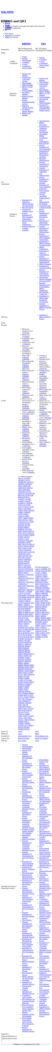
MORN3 (27, 610)
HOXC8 (26, 563)
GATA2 (20, 550)
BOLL (28, 497)
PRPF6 (20, 648)
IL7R (37, 590)
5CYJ (20, 741)
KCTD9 (25, 569)
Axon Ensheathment (44, 140)
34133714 (16, 28)
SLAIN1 (21, 680)
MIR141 (38, 593)
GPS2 (28, 554)
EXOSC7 (21, 539)
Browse (7, 23)
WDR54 (32, 720)
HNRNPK (38, 588)
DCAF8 (27, 524)
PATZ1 (20, 629)
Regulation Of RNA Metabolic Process (27, 788)
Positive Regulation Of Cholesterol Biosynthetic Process (44, 215)
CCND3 (44, 574)
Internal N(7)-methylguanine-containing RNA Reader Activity (44, 107)
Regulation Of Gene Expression (27, 862)
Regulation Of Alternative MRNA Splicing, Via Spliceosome (27, 203)
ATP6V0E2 (22, 492)
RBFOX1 (21, 661)
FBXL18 (25, 544)
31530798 (25, 468)
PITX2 (25, 635)
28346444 (25, 406)
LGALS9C (27, 593)
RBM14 (43, 616)
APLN (20, 486)
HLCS (37, 586)
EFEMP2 (25, 535)
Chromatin (25, 980)
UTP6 (48, 633)
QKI (43, 43)
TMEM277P (26, 701)
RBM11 (37, 616)
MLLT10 (21, 610)
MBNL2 (27, 605)
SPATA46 (21, 691)
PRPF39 (38, 608)
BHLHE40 (21, 497)
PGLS (24, 631)
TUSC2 (26, 712)
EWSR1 (20, 537)
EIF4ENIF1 (39, 582)
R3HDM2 (21, 657)
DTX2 (20, 533)
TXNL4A (21, 714)
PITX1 (20, 635)
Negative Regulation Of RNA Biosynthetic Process (28, 915)
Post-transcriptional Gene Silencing (44, 990)
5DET (24, 741)
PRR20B (21, 650)
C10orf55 (21, 499)
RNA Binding (26, 83)
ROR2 (32, 671)
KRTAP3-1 (30, 590)
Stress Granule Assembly (44, 191)
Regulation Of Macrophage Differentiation (44, 222)
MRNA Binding (27, 85)
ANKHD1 (21, 484)
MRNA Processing (42, 123)
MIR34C (38, 597)
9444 (36, 731)
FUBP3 (42, 584)
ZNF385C (26, 727)
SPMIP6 (25, 693)
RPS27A (26, 673)
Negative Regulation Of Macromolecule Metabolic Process (28, 891)
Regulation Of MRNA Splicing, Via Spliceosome (45, 243)
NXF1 (26, 625)
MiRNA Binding (44, 103)
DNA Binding (44, 82)
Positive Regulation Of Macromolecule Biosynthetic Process (27, 765)
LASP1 (20, 593)
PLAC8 (20, 637)
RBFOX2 (28, 661)
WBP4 (26, 720)
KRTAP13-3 (23, 580)
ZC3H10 (21, 725)
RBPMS (26, 43)
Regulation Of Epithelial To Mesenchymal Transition (44, 154)
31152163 (25, 333)
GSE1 (30, 556)
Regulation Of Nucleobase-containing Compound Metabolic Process (28, 805)
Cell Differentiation (44, 174)
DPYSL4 (31, 531)
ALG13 (27, 480)
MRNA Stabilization (43, 248)
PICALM (21, 633)
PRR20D (21, 652)
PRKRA (27, 646)
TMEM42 (21, 703)
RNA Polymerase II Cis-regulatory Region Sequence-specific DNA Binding (28, 1008)
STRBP (20, 695)
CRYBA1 (25, 520)
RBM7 (32, 665)
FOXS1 (31, 546)
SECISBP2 (39, 622)
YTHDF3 (38, 637)
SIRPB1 (27, 678)
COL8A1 (21, 516)
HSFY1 (20, 565)
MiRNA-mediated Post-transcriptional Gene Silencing (45, 955)
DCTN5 (27, 525)
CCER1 (28, 505)
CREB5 (30, 518)
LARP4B (29, 591)
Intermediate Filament (26, 836)
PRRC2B (26, 654)
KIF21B (42, 590)
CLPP (20, 514)
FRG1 (20, 548)
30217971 (42, 435)
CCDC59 (38, 574)
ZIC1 (26, 725)
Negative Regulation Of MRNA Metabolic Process (45, 842)
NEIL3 (37, 601)
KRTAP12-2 (23, 576)
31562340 (42, 376)
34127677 (42, 357)
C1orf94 (21, 501)
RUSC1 (20, 674)
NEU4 (26, 622)
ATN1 (20, 490)
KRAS (26, 573)
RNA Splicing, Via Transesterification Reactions (28, 1001)
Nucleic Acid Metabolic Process (45, 787)
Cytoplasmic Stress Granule (27, 67)
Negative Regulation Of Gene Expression (45, 969)
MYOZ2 (21, 618)
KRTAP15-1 (22, 582)
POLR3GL (28, 639)
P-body (24, 57)
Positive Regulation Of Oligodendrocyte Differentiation (45, 259)
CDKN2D (38, 576)
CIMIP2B (27, 512)
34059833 (42, 372)
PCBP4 (37, 605)
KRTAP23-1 (23, 588)
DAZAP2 (21, 524)
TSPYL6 (29, 710)
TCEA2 (30, 695)
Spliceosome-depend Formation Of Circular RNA (45, 279)
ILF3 (29, 565)
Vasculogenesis (44, 121)
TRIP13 (20, 708)
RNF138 (44, 620)
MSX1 (31, 614)
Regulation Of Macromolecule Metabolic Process (28, 876)
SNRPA (43, 624)
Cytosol (24, 64)
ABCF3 (20, 478)
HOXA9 (27, 561)
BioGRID (8, 35)
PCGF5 (42, 605)
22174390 (25, 350)
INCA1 (20, 567)
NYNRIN (21, 627)
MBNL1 (21, 605)
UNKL (20, 716)
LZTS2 (20, 603)
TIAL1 (37, 627)
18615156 (42, 429)
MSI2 (26, 614)
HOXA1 (21, 561)
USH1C (42, 633)
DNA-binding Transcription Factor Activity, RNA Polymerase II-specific (28, 1022)
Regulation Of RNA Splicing (27, 940)
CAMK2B (28, 503)
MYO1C (31, 616)
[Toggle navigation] (1, 18)
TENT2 (32, 697)
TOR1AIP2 (22, 706)
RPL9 (49, 620)
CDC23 (20, 509)
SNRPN (20, 690)
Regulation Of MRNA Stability (44, 1008)
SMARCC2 (22, 684)
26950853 (42, 387)
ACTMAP (27, 478)
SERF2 (20, 676)
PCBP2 (25, 629)
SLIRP (20, 682)
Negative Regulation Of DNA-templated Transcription (27, 898)
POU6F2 (21, 642)
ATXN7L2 (21, 493)
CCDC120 (21, 505)
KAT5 (20, 569)
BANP (32, 493)
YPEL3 (26, 722)
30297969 (42, 444)
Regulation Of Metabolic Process (28, 983)
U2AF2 (44, 631)
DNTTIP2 (28, 529)
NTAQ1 (20, 625)
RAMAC (28, 659)
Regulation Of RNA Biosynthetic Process (28, 958)
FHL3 (37, 584)
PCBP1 (37, 603)
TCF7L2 (21, 697)
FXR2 (24, 548)
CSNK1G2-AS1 (23, 522)
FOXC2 (20, 546)
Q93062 (26, 738)
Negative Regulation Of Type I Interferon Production (45, 186)
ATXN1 (28, 492)
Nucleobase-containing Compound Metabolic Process (45, 811)
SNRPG (26, 688)
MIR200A (38, 595)
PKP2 (30, 635)
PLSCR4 (26, 637)
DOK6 (25, 531)
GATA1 (29, 548)
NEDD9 (20, 622)
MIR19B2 (44, 593)
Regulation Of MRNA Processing (44, 805)
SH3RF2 (21, 678)
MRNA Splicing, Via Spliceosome (27, 977)
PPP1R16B (28, 642)
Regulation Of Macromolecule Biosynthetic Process (27, 883)
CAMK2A (21, 503)
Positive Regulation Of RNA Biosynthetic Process (28, 781)
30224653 (25, 463)
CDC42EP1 (27, 509)
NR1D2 (26, 624)
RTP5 (31, 673)
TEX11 (43, 625)
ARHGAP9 (26, 486)
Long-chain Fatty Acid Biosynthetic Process (45, 207)
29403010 (25, 374)
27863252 (26, 344)
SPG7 (20, 693)
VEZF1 (31, 716)
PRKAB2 (21, 646)
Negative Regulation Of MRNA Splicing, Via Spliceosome (45, 928)
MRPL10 (21, 612)
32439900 (25, 440)
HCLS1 (47, 584)
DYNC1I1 (30, 533)
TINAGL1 (28, 699)
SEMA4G (31, 674)
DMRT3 (26, 527)
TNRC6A (43, 627)
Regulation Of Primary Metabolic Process (28, 869)
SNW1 (26, 690)
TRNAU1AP (39, 629)
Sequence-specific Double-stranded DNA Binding (28, 831)
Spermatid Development (43, 131)
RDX (32, 667)
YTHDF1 (21, 723)
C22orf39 (27, 501)
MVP (20, 616)
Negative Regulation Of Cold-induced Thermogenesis (44, 272)
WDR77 (38, 635)
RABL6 (27, 657)
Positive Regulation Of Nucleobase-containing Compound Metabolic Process (28, 823)
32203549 (42, 440)
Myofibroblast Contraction (44, 293)
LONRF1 (21, 601)
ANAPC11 (30, 482)
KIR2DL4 (21, 571)
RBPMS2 (21, 667)
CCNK (31, 507)
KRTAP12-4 (22, 578)
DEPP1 (37, 580)
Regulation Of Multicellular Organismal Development (44, 299)
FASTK (28, 542)
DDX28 (20, 527)
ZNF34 (20, 727)
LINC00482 (22, 595)
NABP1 (48, 599)
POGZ (32, 637)
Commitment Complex (43, 994)
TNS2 (20, 705)
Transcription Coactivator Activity (26, 79)
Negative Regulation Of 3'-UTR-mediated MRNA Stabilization (45, 286)
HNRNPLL (28, 559)
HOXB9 (21, 563)
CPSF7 (20, 518)
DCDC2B (21, 525)
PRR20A (26, 648)
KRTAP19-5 (22, 586)
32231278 (42, 421)
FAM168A (21, 542)
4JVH (37, 741)
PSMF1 (20, 656)
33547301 (26, 446)
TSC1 (25, 708)
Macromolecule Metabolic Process (45, 832)
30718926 (42, 446)
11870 (20, 734)
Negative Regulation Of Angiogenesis (44, 164)
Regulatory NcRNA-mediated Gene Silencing (45, 975)
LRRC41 (28, 601)
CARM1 (44, 573)
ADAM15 (21, 480)
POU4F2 (27, 640)
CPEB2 (27, 516)
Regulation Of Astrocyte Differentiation (44, 253)
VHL (25, 718)
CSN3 (31, 520)
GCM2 (20, 552)
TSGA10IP (21, 710)
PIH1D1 (27, 633)
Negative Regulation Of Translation (44, 170)
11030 (20, 731)
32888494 (25, 340)
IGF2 (25, 565)
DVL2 (25, 533)
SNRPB (27, 686)
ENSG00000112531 (42, 736)
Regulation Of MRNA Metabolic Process (45, 775)
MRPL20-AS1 (29, 612)
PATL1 (32, 627)
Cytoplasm (25, 62)
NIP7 (30, 622)
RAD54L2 (21, 659)
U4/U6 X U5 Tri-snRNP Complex (45, 915)
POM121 (21, 640)
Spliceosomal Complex (26, 987)
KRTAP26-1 (22, 590)
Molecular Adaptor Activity (27, 107)
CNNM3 (25, 514)
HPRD (7, 37)
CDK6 (20, 510)
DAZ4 (47, 578)
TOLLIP (25, 705)
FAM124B (29, 541)
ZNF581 (27, 729)
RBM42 (20, 665)
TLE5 (20, 701)
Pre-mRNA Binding (26, 93)
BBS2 (20, 495)
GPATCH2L (22, 554)
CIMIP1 (20, 512)
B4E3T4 (21, 738)
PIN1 (32, 633)
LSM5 (37, 591)
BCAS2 (25, 495)
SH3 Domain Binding (43, 100)
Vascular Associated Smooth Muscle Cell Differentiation (44, 198)
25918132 (42, 369)
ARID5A (30, 488)
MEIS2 (31, 607)
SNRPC (20, 688)
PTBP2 (42, 612)
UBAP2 (27, 714)
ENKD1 (31, 535)
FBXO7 (46, 582)
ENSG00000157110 (24, 736)
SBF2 (25, 674)
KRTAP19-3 (23, 584)
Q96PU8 (45, 738)
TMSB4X (28, 703)
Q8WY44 (38, 738)
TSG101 (30, 708)
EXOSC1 (27, 537)
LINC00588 (30, 595)
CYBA (31, 522)
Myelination (43, 204)
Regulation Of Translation (44, 127)
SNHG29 (21, 686)
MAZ (32, 603)
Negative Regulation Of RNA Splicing (44, 878)
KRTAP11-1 (22, 574)
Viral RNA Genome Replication (43, 1003)
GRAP (20, 556)
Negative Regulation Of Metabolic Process (28, 991)
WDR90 (21, 722)
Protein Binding (27, 91)
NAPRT (27, 620)
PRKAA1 (21, 644)
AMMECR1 (22, 482)
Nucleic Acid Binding (26, 74)
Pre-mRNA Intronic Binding (27, 110)
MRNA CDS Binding (26, 114)
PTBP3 (26, 656)
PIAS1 (48, 605)
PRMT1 (44, 607)
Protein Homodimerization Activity (28, 102)
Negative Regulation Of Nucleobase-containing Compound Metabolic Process (28, 845)
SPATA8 (27, 691)
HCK (20, 558)
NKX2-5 (21, 624)
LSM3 (47, 590)
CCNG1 (26, 507)
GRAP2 (25, 556)
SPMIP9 (31, 693)
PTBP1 (37, 612)
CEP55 (25, 510)
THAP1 (48, 625)
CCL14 (20, 507)
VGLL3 (20, 718)
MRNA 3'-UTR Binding (27, 88)
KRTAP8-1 (21, 591)
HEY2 (24, 558)
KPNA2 (20, 573)
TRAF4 (28, 706)
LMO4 (28, 599)
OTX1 (27, 627)
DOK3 (20, 531)
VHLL (29, 718)
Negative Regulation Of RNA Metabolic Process (27, 757)
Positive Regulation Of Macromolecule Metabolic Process (28, 934)
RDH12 (27, 667)
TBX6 (25, 695)
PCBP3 (48, 603)
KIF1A (30, 569)
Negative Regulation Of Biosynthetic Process (27, 968)
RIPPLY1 (21, 671)
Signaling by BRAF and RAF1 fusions (45, 317)
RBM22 (20, 663)
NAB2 (26, 618)
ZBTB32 (28, 723)
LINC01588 (22, 599)
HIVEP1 (21, 559)
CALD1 (38, 573)
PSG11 (32, 654)
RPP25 (20, 673)
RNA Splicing (44, 143)
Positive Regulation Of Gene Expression (45, 147)
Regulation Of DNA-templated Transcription (27, 944)
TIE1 (23, 699)
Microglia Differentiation (44, 159)
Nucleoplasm (26, 60)
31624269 (25, 408)
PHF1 (29, 631)
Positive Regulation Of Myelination (44, 179)
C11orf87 (28, 499)
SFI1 (28, 676)
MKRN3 (28, 608)
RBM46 (26, 665)
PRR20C (27, 650)
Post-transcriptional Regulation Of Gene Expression (45, 849)
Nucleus (25, 58)
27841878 (42, 363)
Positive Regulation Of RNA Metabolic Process (27, 796)
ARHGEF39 (22, 488)
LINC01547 (30, 597)
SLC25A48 (28, 680)
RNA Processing (27, 207)
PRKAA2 (28, 644)
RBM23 (38, 618)
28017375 (25, 369)
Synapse (42, 67)
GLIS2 (25, 552)
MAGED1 (26, 603)
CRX (19, 520)
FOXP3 (26, 546)
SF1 (24, 676)
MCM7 (25, 607)
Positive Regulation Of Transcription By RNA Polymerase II (28, 907)
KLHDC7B (29, 571)
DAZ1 (42, 578)
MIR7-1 (44, 597)
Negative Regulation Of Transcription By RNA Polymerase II (28, 856)
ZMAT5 (31, 725)
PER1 (20, 631)
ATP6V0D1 (26, 490)
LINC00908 (22, 597)
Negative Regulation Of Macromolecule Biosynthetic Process (27, 925)
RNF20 (27, 671)
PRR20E (27, 652)
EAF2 (20, 535)
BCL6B (30, 495)
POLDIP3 (21, 639)
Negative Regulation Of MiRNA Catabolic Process (45, 306)
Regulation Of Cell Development (45, 267)
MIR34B (45, 595)
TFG (19, 699)
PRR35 (20, 654)
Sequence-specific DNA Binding (28, 1015)
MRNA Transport (45, 264)
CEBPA (44, 576)
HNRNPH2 (44, 586)
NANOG (21, 620)
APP (49, 569)
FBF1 (20, 544)
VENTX (25, 716)
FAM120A (21, 541)
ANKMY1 (28, 484)
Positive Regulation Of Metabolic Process (28, 1029)
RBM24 (26, 663)
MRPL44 (21, 614)
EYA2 (27, 539)
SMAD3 (25, 682)
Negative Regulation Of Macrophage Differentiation (44, 229)
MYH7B (25, 616)
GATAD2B (27, 550)
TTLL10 (21, 712)
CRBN (25, 518)
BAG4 (27, 493)
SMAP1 (31, 682)
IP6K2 (29, 567)
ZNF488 (21, 729)
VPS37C (21, 720)
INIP (25, 567)
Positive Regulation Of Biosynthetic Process (27, 813)
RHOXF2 (29, 669)
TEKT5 (26, 697)
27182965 (25, 337)
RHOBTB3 (22, 669)
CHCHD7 (31, 510)
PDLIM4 (31, 629)
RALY (48, 612)
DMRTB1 (21, 529)
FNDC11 (31, 544)
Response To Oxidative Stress (27, 210)
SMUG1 (29, 684)
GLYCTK (31, 552)
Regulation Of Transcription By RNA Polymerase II (28, 951)
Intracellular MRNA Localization (43, 136)
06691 (37, 734)
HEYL (29, 558)
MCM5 (20, 607)
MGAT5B (21, 608)
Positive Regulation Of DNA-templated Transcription (27, 216)
